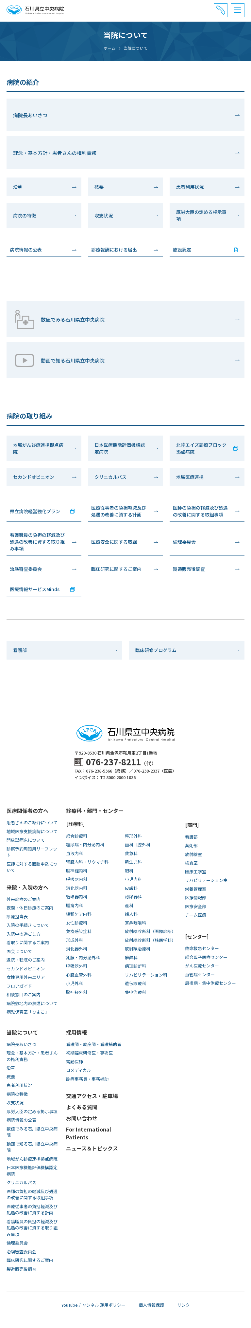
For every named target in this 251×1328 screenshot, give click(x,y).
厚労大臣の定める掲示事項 (201, 215)
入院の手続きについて (28, 925)
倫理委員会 (184, 541)
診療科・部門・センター (95, 810)
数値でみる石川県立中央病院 (59, 319)
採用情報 (76, 1032)
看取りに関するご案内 (28, 942)
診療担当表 (17, 916)
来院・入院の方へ (27, 887)
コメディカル (78, 1070)
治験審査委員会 (26, 569)
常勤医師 (74, 1061)
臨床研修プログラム (155, 650)
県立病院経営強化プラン (35, 511)
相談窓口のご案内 (24, 994)
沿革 (17, 186)
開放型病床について (26, 840)
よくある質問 (81, 1107)
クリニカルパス (110, 477)
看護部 (20, 650)
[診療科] (75, 823)
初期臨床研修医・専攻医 (89, 1053)
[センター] (197, 936)
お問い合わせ (81, 1118)
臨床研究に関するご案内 (116, 569)
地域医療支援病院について (32, 831)
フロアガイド (19, 986)
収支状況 (103, 215)
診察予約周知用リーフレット (32, 852)
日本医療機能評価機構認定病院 (119, 448)
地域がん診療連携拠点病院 (38, 448)
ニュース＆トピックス (92, 1148)
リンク (183, 1305)
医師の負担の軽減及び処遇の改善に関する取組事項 (200, 511)
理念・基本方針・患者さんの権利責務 (54, 152)
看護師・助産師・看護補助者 (93, 1044)
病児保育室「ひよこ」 (28, 1012)
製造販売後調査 (189, 569)
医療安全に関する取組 (114, 541)
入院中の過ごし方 (24, 934)
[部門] (192, 824)
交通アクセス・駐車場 (92, 1096)
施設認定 (182, 249)
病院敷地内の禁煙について (32, 1003)
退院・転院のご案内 (26, 960)
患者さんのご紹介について (32, 822)
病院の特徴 (24, 215)
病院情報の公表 (26, 249)
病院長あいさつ (30, 115)
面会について (19, 951)
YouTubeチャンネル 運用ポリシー (93, 1305)
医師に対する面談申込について (32, 867)
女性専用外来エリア (26, 977)
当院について (22, 1032)
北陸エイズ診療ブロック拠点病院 (201, 448)
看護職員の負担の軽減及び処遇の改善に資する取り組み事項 (37, 542)
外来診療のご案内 (24, 899)
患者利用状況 (190, 186)
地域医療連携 (190, 477)
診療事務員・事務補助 (87, 1079)
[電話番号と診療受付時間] (220, 10)
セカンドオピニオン (33, 477)
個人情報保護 (151, 1305)
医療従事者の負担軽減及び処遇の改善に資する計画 (118, 511)
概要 (99, 186)
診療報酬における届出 (114, 249)
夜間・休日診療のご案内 (30, 908)
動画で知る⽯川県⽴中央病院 (59, 360)
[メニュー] (237, 10)
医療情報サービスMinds (34, 589)
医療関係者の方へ (27, 810)
